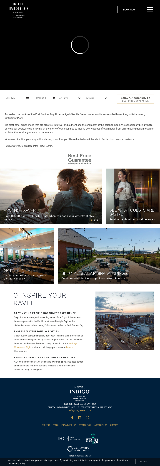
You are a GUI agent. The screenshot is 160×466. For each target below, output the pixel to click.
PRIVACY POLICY (68, 425)
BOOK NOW (129, 9)
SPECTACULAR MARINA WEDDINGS (94, 273)
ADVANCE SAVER (20, 210)
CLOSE (143, 462)
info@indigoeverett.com (80, 410)
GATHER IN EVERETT (23, 270)
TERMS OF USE (85, 425)
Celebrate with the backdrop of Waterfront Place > (93, 278)
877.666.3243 (106, 407)
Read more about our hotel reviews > (132, 219)
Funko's (69, 347)
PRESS (55, 425)
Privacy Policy (18, 463)
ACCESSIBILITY (100, 425)
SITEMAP (114, 425)
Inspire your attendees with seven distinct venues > (25, 277)
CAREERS (46, 425)
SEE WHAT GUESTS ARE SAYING (132, 212)
